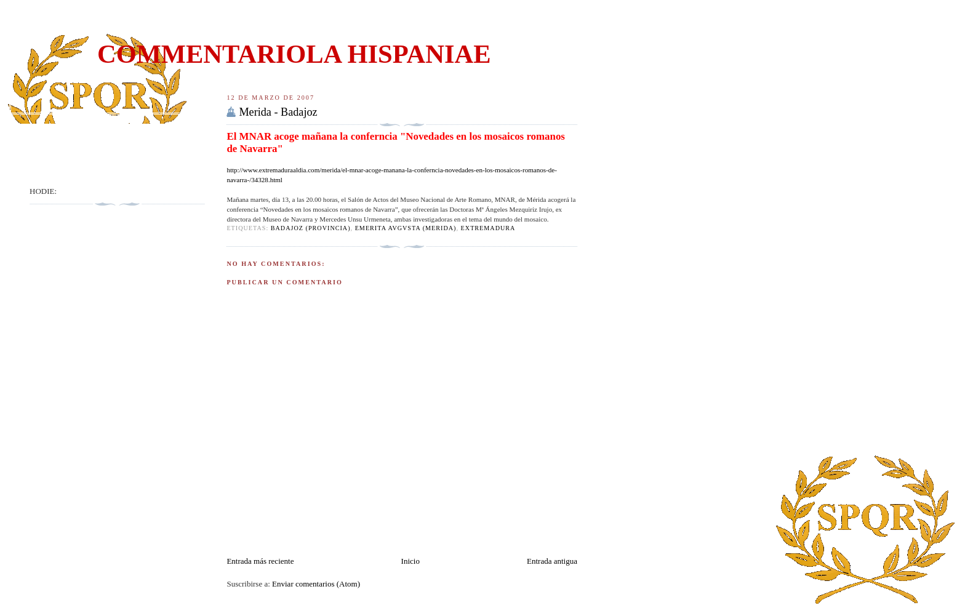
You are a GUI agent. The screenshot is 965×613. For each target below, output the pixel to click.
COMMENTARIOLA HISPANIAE (294, 53)
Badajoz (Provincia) (311, 228)
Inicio (410, 561)
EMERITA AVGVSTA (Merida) (406, 228)
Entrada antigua (552, 561)
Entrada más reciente (260, 561)
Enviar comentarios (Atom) (316, 583)
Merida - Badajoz (278, 112)
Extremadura (488, 228)
